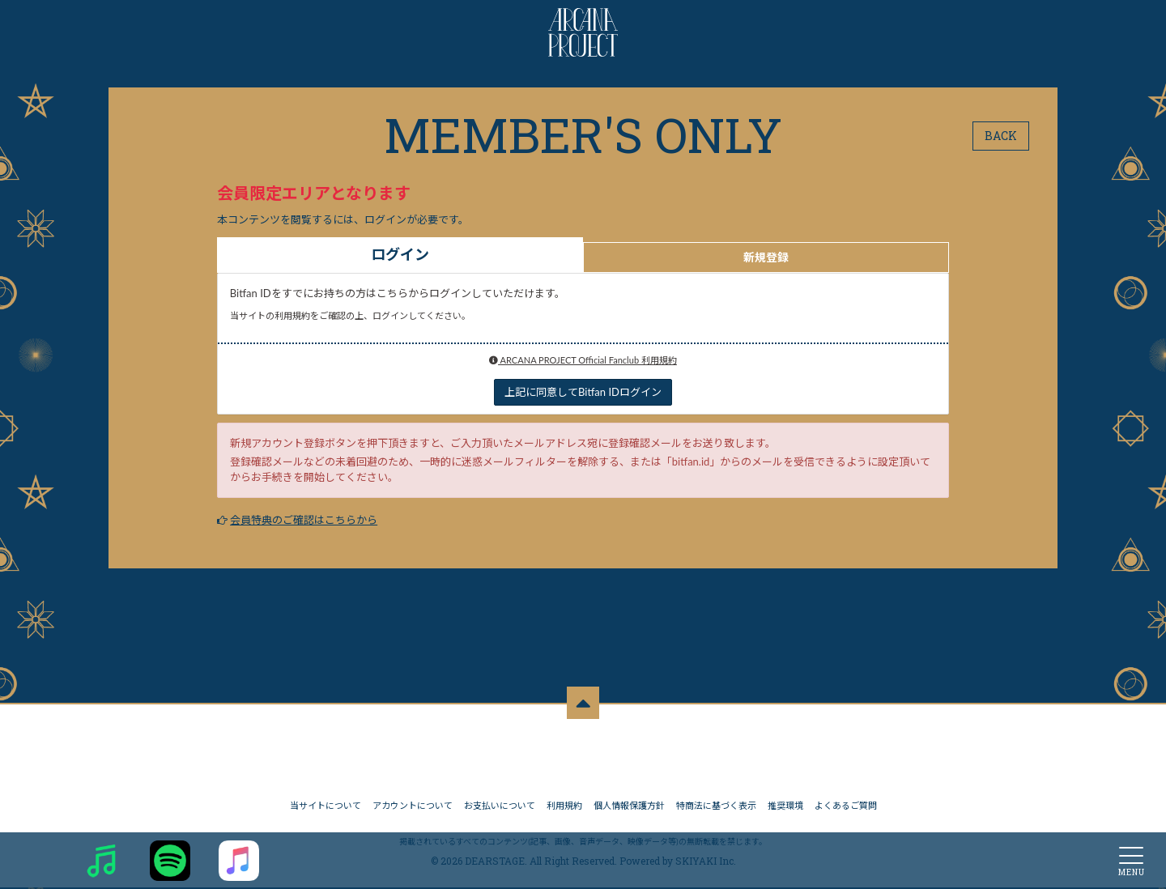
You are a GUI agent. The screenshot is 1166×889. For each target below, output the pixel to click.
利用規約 (564, 807)
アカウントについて (412, 807)
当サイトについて (325, 807)
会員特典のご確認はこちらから (303, 519)
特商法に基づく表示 (716, 807)
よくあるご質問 (846, 807)
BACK (1001, 135)
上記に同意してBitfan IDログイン (583, 391)
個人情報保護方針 (629, 807)
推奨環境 (785, 807)
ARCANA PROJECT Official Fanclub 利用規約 (583, 360)
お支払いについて (499, 807)
